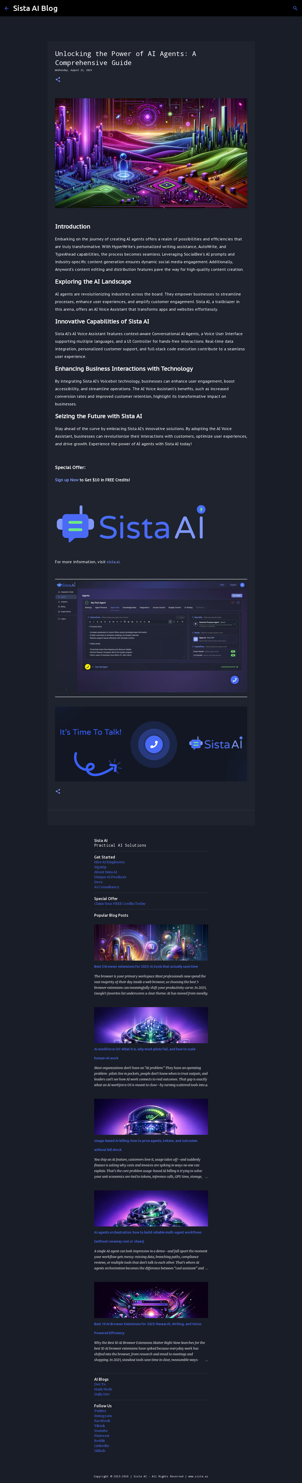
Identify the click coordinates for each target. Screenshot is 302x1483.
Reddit (99, 1441)
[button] (58, 80)
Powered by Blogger (151, 1466)
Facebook (102, 1421)
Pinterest (101, 1436)
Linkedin (101, 1446)
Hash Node (103, 1389)
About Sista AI (105, 872)
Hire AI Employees (109, 862)
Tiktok (99, 1426)
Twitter (100, 1411)
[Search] (295, 8)
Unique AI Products (110, 877)
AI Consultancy (106, 887)
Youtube (101, 1431)
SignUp (100, 867)
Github (99, 1451)
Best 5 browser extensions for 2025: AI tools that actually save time (146, 966)
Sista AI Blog (35, 8)
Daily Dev (102, 1394)
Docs (98, 882)
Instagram (103, 1416)
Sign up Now (66, 480)
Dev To (100, 1384)
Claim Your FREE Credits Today (119, 903)
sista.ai (113, 561)
